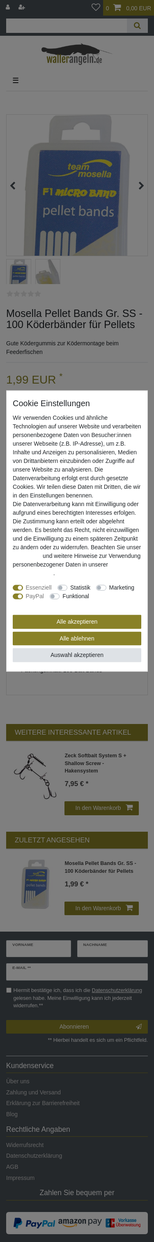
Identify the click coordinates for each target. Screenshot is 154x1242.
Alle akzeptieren (77, 621)
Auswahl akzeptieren (77, 655)
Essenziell (39, 587)
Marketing (121, 587)
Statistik (80, 587)
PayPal (35, 596)
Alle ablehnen (77, 638)
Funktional (75, 596)
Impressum (27, 556)
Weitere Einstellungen (41, 604)
